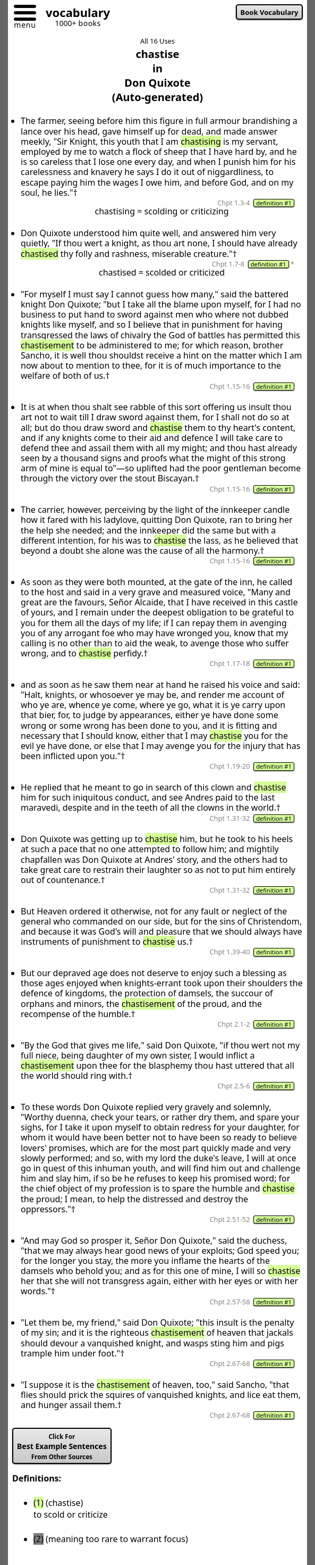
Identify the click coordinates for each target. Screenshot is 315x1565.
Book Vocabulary (270, 12)
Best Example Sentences (62, 1447)
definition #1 (274, 203)
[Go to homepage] (74, 14)
